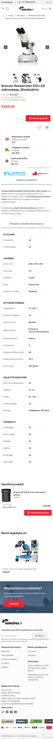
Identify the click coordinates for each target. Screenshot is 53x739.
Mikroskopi (21, 15)
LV (47, 2)
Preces (11, 15)
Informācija (7, 2)
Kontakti (13, 604)
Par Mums (5, 663)
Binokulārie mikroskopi (36, 15)
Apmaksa (5, 651)
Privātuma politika (9, 659)
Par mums (32, 651)
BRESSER (14, 95)
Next (47, 47)
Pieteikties (39, 636)
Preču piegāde (7, 655)
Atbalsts (5, 667)
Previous (5, 47)
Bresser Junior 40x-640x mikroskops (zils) (19, 569)
